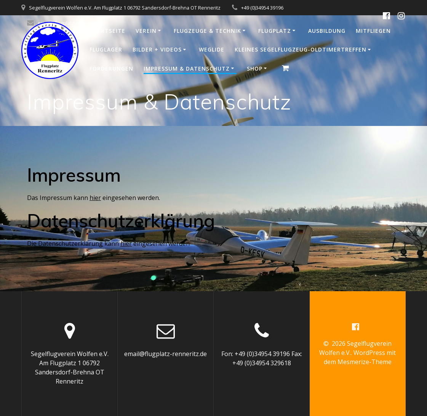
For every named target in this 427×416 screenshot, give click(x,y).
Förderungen (111, 68)
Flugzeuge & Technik (207, 30)
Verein (146, 30)
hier (95, 197)
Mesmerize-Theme (364, 362)
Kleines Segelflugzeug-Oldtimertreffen (300, 49)
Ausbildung (326, 30)
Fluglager (106, 49)
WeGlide (211, 49)
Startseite (107, 30)
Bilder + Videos (157, 49)
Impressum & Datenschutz (187, 68)
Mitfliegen (373, 30)
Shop (254, 68)
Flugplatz (274, 30)
